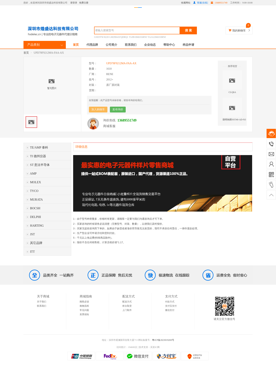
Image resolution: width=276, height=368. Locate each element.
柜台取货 (127, 306)
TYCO (32, 190)
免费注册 (83, 2)
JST (30, 234)
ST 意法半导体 (38, 164)
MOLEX (33, 182)
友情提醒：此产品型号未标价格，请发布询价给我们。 (116, 100)
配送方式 (127, 301)
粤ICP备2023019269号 (163, 340)
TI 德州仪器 (36, 156)
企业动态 (150, 44)
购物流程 (84, 306)
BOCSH (33, 208)
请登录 (73, 2)
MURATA (34, 199)
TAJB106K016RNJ (138, 37)
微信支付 (169, 310)
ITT (30, 251)
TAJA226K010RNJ (157, 37)
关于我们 (41, 301)
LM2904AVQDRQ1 (119, 37)
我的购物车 (239, 30)
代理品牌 (92, 44)
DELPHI (33, 217)
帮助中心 (169, 44)
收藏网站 (185, 2)
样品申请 (188, 44)
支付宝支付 (171, 306)
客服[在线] (200, 2)
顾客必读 (84, 301)
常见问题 (84, 310)
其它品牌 (34, 243)
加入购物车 (98, 109)
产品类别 (33, 44)
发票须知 (84, 314)
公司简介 (111, 44)
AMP (31, 173)
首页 (76, 44)
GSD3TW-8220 (101, 37)
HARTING (35, 225)
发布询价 (117, 109)
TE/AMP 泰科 (37, 147)
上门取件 (127, 310)
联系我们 (130, 44)
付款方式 (169, 301)
